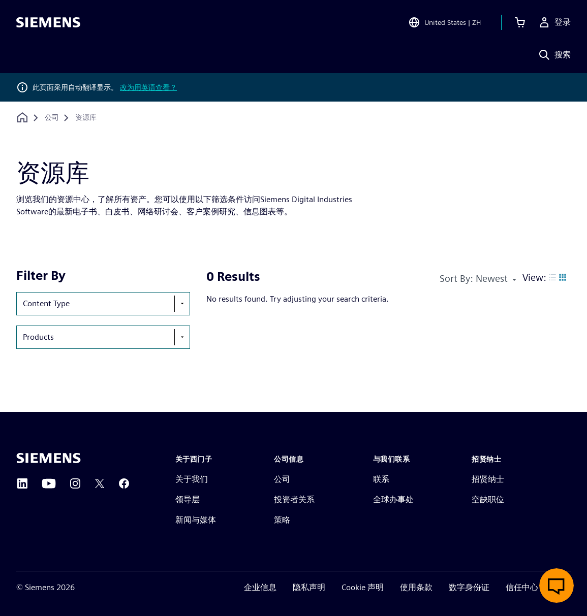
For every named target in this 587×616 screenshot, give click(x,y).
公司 (282, 479)
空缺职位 (488, 499)
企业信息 (260, 587)
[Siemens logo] (48, 22)
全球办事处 (393, 499)
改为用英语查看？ (148, 87)
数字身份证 (469, 587)
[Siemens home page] (48, 458)
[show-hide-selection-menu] (182, 304)
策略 (282, 520)
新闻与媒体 (195, 520)
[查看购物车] (520, 22)
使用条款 (416, 587)
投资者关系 (294, 499)
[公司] (52, 117)
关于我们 (191, 479)
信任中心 (522, 587)
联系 (381, 479)
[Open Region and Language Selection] (444, 22)
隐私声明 (309, 587)
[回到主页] (22, 117)
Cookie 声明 (363, 587)
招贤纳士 (488, 479)
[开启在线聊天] (556, 585)
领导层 (187, 499)
